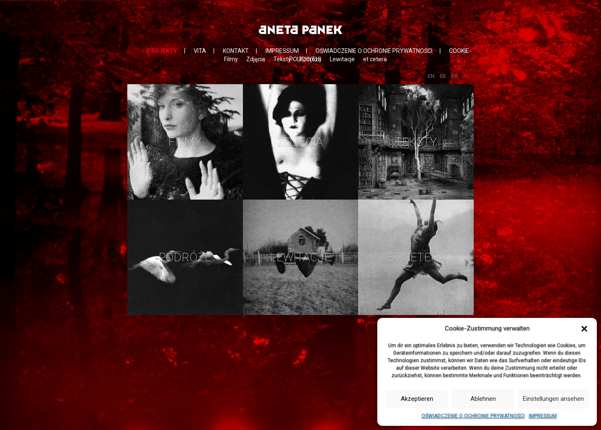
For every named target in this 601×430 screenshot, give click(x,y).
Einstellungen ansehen (553, 398)
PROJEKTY (162, 51)
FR (455, 76)
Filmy (231, 59)
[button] (584, 329)
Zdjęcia (255, 59)
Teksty (282, 59)
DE (443, 76)
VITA (200, 51)
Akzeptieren (417, 398)
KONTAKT (236, 51)
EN (431, 76)
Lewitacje (342, 59)
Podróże (310, 59)
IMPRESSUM (543, 416)
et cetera (375, 59)
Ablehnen (483, 398)
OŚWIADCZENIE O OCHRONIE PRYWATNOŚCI (473, 416)
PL (466, 76)
